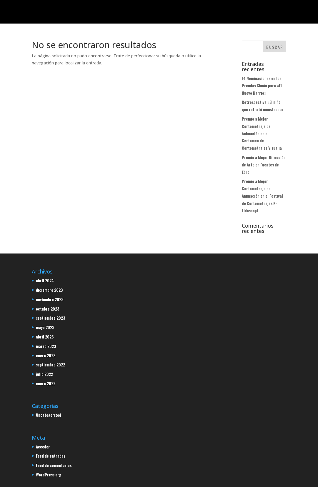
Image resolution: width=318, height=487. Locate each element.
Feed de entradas (50, 456)
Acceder (43, 446)
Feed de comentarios (53, 465)
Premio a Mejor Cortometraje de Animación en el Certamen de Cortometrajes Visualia (262, 133)
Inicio (101, 12)
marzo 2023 (46, 346)
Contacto (212, 12)
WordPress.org (48, 474)
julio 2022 (44, 374)
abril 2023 (45, 336)
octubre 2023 (47, 309)
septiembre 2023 (50, 318)
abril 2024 (45, 280)
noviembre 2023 (49, 299)
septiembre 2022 (50, 364)
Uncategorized (48, 415)
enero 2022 (45, 383)
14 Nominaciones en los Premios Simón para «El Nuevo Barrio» (262, 85)
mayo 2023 (45, 327)
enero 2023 (45, 355)
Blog (189, 12)
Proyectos (127, 12)
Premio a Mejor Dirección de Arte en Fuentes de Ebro (264, 164)
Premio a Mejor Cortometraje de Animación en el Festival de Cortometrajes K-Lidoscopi (262, 195)
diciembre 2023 (49, 290)
